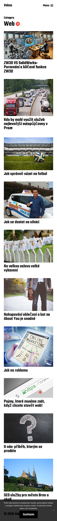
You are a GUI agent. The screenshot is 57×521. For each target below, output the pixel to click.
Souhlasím (28, 514)
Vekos (8, 5)
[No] (53, 510)
